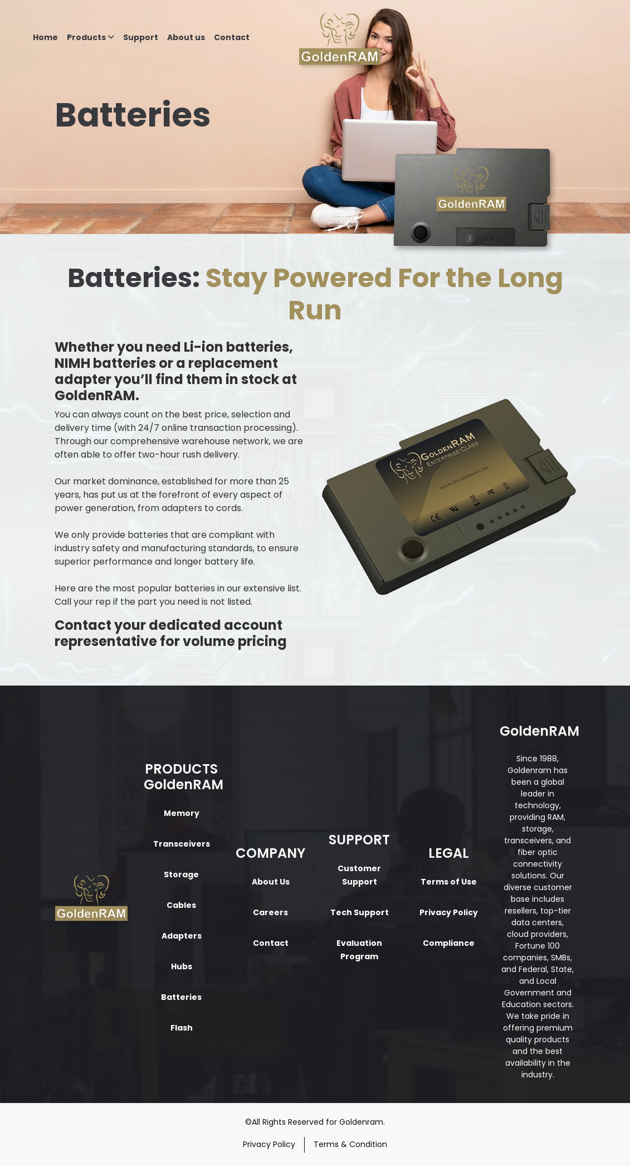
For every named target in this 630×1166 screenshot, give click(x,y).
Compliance (449, 943)
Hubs (181, 966)
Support (140, 37)
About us (186, 37)
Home (45, 37)
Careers (270, 912)
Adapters (182, 935)
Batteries (181, 997)
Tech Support (359, 912)
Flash (181, 1027)
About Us (271, 881)
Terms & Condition (350, 1144)
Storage (181, 874)
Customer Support (359, 875)
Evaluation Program (359, 949)
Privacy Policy (448, 912)
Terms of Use (449, 881)
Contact (232, 37)
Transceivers (181, 843)
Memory (181, 813)
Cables (181, 905)
